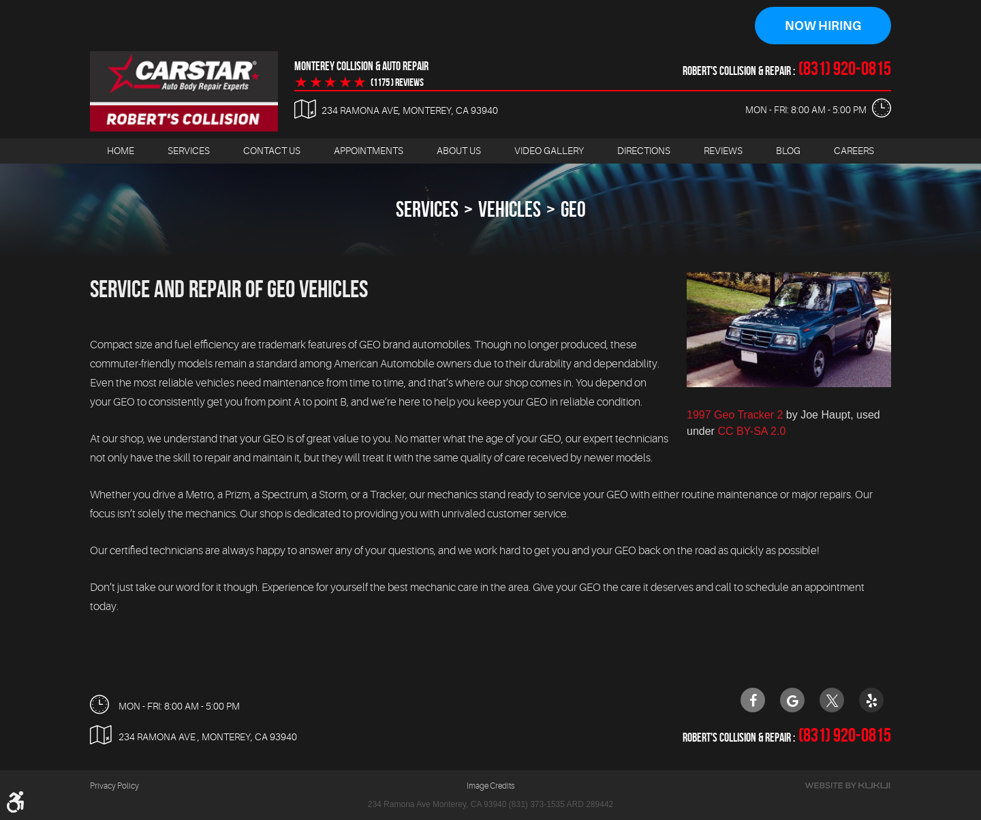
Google (792, 699)
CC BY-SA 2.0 (751, 431)
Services (189, 150)
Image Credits (490, 786)
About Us (459, 150)
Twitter (832, 699)
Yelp (871, 699)
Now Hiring (823, 26)
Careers (854, 150)
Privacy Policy (114, 786)
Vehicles (509, 209)
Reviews (723, 150)
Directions (643, 150)
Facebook (753, 699)
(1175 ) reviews (397, 82)
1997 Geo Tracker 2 (735, 415)
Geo (573, 209)
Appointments (368, 150)
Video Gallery (549, 150)
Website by (847, 785)
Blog (788, 150)
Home (120, 150)
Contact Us (271, 150)
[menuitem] (121, 151)
